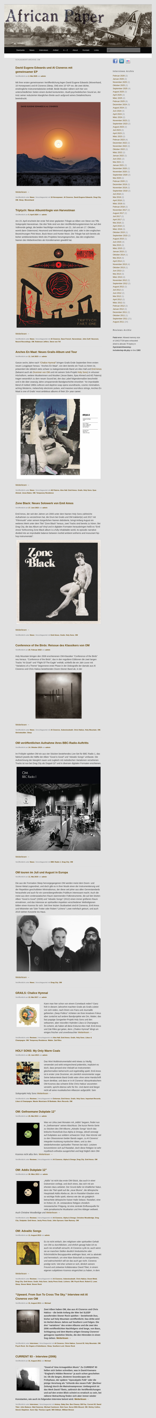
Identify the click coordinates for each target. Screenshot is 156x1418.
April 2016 (117, 226)
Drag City (97, 197)
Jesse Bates (27, 493)
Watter (50, 1040)
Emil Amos (96, 369)
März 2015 (117, 248)
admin (43, 76)
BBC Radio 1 (56, 862)
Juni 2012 (117, 293)
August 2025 (118, 92)
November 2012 (120, 280)
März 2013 (117, 277)
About (75, 50)
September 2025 (120, 88)
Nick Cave (64, 1407)
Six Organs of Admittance (36, 1346)
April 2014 (117, 261)
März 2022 (117, 152)
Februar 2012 (119, 306)
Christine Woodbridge (85, 1218)
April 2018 (117, 200)
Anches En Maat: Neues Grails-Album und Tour (46, 352)
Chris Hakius (79, 730)
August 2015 (118, 239)
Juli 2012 (117, 290)
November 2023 (120, 120)
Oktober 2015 (119, 232)
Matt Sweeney (37, 1407)
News (31, 50)
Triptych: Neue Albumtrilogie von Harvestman (45, 210)
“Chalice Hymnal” (48, 362)
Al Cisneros (68, 197)
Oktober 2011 (119, 315)
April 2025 (117, 95)
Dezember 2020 (120, 168)
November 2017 (120, 210)
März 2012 (117, 302)
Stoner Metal (26, 1284)
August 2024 (118, 108)
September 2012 (120, 283)
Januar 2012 (118, 309)
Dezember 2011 (120, 312)
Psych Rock (79, 1281)
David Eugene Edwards (83, 197)
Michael (48, 1303)
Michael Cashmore (51, 1407)
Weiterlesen (23, 192)
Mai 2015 (117, 245)
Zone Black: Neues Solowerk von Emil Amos (44, 503)
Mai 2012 (117, 296)
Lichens (67, 1281)
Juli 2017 (117, 216)
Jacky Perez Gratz (44, 1220)
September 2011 (120, 318)
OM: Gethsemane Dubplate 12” (36, 1111)
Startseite (20, 50)
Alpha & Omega (69, 1159)
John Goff (86, 339)
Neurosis (95, 339)
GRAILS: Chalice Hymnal (32, 992)
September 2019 (120, 191)
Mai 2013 (117, 274)
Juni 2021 (117, 159)
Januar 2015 (118, 251)
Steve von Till (55, 342)
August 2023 (118, 127)
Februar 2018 (119, 207)
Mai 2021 (117, 162)
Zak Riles (57, 1040)
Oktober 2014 (119, 255)
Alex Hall (63, 490)
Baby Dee (65, 1404)
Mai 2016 (117, 223)
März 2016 (117, 229)
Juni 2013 (117, 271)
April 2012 (117, 299)
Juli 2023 (117, 130)
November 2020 (120, 171)
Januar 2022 (118, 155)
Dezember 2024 (120, 104)
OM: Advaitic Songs (28, 1230)
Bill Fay (83, 1404)
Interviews (43, 50)
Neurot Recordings (23, 342)
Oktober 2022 (119, 149)
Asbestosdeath (67, 730)
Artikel (55, 50)
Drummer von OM (41, 372)
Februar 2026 (119, 76)
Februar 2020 (119, 181)
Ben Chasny (75, 1404)
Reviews (33, 1037)
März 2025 (117, 98)
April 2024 (117, 114)
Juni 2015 (117, 242)
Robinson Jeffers (42, 342)
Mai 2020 (117, 178)
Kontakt (86, 50)
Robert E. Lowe (91, 1281)
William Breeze (68, 1410)
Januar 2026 (118, 79)
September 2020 (120, 175)
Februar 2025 (119, 101)
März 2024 (117, 117)
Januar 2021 (118, 165)
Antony (57, 1404)
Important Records (93, 1098)
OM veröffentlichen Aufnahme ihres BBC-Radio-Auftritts (52, 742)
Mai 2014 (117, 258)
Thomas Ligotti (45, 1410)
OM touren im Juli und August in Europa (42, 872)
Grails (80, 490)
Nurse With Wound (76, 1407)
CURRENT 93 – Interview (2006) (36, 1356)
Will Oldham (56, 1410)
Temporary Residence (45, 493)
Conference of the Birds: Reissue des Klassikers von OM (53, 645)
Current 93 (80, 1343)
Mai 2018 (117, 197)
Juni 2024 (117, 111)
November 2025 (120, 82)
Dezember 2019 (120, 184)
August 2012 (118, 286)
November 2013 (120, 264)
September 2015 (120, 235)
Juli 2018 (117, 194)
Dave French (66, 339)
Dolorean (56, 1098)
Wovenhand (29, 200)
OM (17, 200)
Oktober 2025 (119, 85)
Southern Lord (58, 1346)
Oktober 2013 (119, 267)
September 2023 (120, 124)
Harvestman (77, 339)
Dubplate (23, 1220)
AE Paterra (55, 490)
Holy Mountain (91, 730)
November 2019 (120, 187)
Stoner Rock (37, 1284)
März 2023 (117, 136)
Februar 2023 (119, 139)
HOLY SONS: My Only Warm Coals (38, 1050)
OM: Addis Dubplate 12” (31, 1169)
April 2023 (117, 133)
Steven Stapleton (22, 1410)
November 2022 (120, 146)
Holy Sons (82, 372)
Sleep (21, 200)
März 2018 (117, 203)
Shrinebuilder (21, 733)
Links (96, 50)
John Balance (25, 1407)
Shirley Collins (94, 1407)
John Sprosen (58, 1220)
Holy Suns (43, 1281)
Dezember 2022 (120, 143)
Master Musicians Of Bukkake (45, 1101)
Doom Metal (92, 1279)
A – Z (65, 50)
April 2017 (117, 219)
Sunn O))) (34, 1410)
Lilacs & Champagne (24, 1101)
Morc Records (63, 1101)
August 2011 (118, 322)
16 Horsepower (57, 197)
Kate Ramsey (70, 1220)
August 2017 (118, 213)
